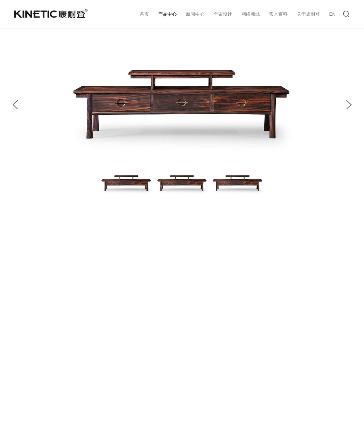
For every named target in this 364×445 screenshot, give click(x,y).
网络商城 (250, 14)
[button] (15, 105)
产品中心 (167, 14)
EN (332, 14)
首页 (144, 14)
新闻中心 (195, 14)
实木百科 (278, 14)
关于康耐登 (308, 14)
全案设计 (223, 14)
